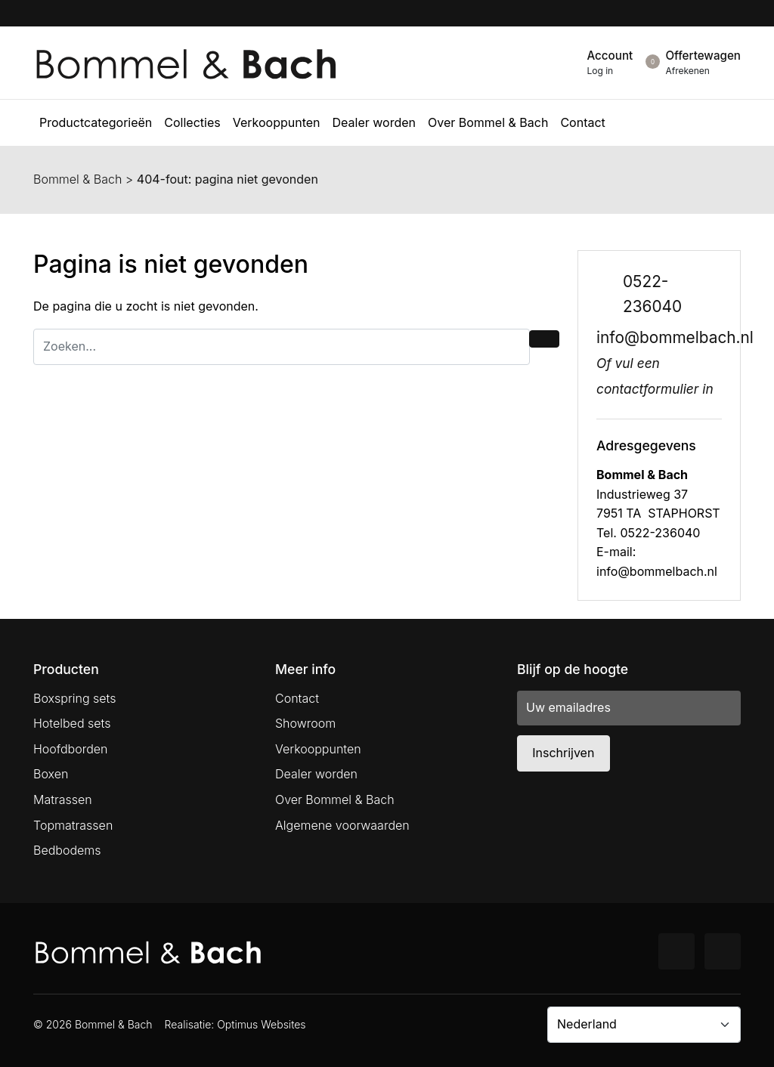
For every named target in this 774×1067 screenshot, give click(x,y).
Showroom (305, 723)
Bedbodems (67, 850)
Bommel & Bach (77, 179)
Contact (297, 698)
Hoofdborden (70, 748)
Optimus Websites (261, 1024)
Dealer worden (316, 773)
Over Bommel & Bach (335, 799)
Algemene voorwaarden (342, 825)
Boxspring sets (74, 698)
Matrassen (62, 799)
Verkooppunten (318, 748)
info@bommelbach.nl (675, 337)
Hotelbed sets (71, 723)
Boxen (50, 773)
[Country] (644, 1025)
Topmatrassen (73, 825)
